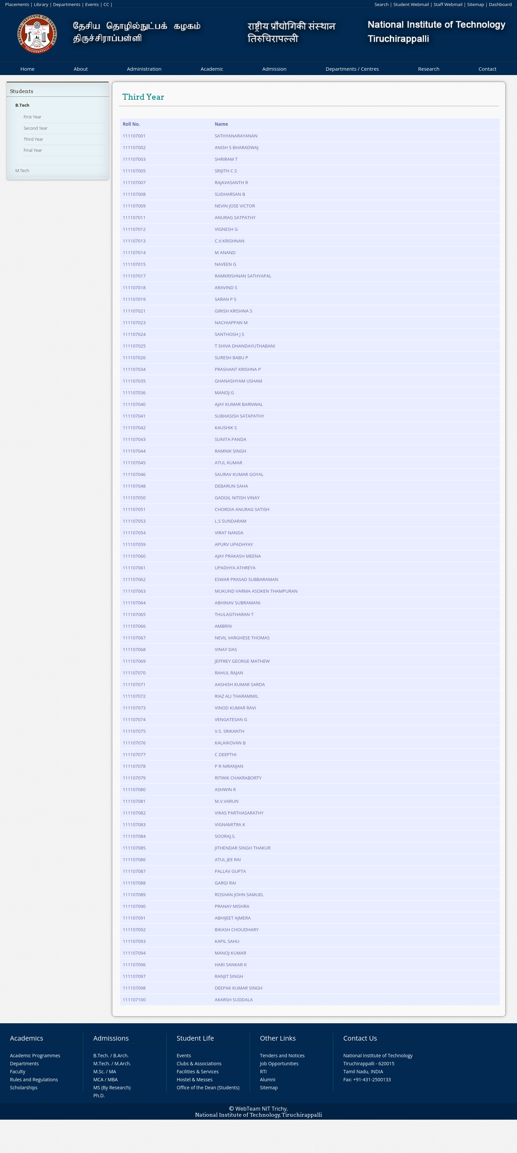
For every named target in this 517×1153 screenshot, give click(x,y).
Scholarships (23, 1087)
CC (106, 4)
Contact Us (360, 1038)
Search (382, 4)
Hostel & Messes (195, 1079)
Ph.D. (99, 1095)
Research (428, 68)
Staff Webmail (448, 4)
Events (92, 4)
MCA (98, 1079)
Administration (144, 68)
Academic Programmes (35, 1055)
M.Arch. (122, 1063)
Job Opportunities (279, 1063)
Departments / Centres (352, 68)
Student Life (195, 1038)
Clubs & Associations (199, 1063)
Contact (488, 68)
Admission (274, 68)
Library (41, 4)
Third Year (33, 139)
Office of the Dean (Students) (208, 1087)
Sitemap (475, 4)
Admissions (111, 1038)
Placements (17, 4)
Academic (212, 68)
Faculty (17, 1071)
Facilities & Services (198, 1071)
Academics (26, 1038)
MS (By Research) (112, 1087)
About (81, 68)
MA (112, 1071)
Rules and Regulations (34, 1079)
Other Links (278, 1038)
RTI (263, 1071)
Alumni (267, 1079)
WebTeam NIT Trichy (261, 1108)
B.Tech (22, 105)
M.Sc (98, 1071)
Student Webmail (411, 4)
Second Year (36, 128)
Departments (66, 4)
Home (27, 68)
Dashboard (500, 4)
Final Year (33, 150)
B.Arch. (121, 1055)
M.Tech (22, 170)
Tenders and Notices (282, 1055)
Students (21, 91)
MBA (113, 1079)
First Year (32, 117)
